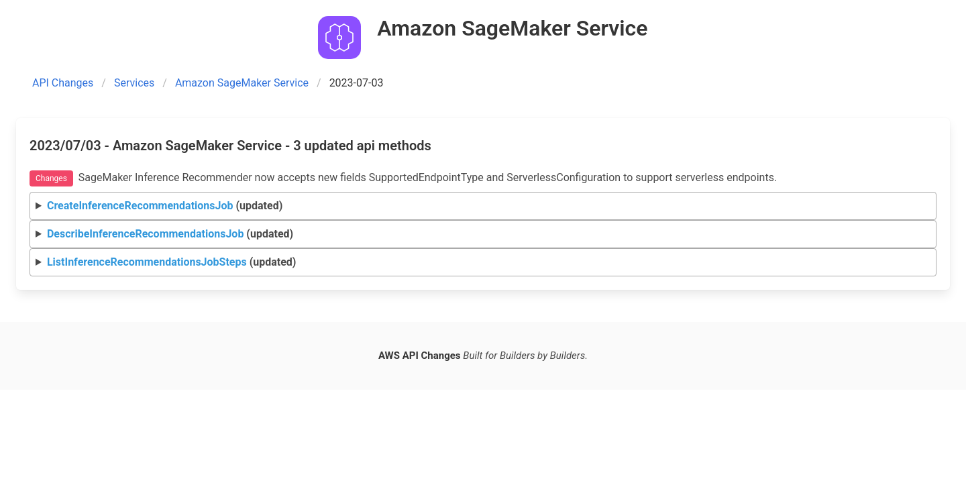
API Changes (62, 82)
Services (134, 82)
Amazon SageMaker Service (242, 82)
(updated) (164, 205)
